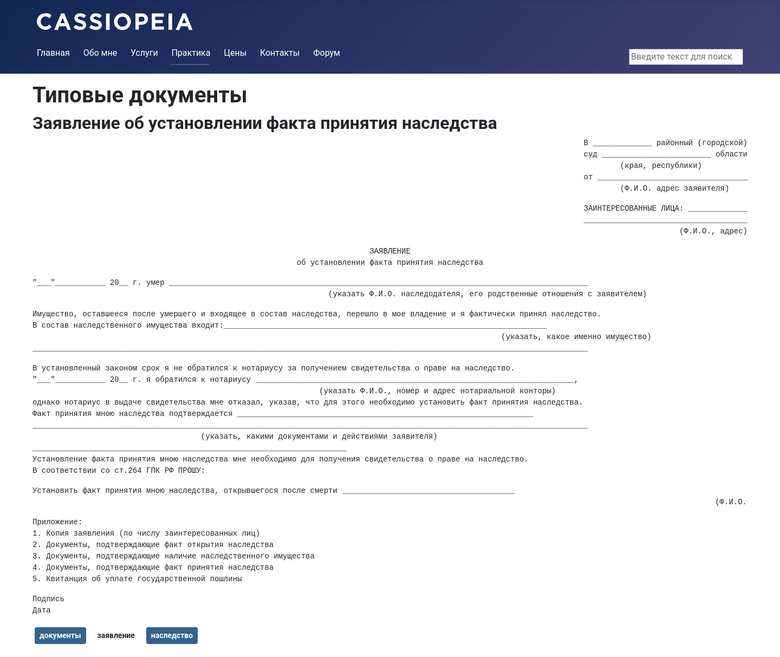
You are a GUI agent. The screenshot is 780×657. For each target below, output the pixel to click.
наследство (172, 635)
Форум (326, 53)
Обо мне (100, 53)
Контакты (280, 53)
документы (60, 635)
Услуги (144, 53)
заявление (115, 635)
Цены (235, 53)
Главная (53, 53)
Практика (190, 53)
